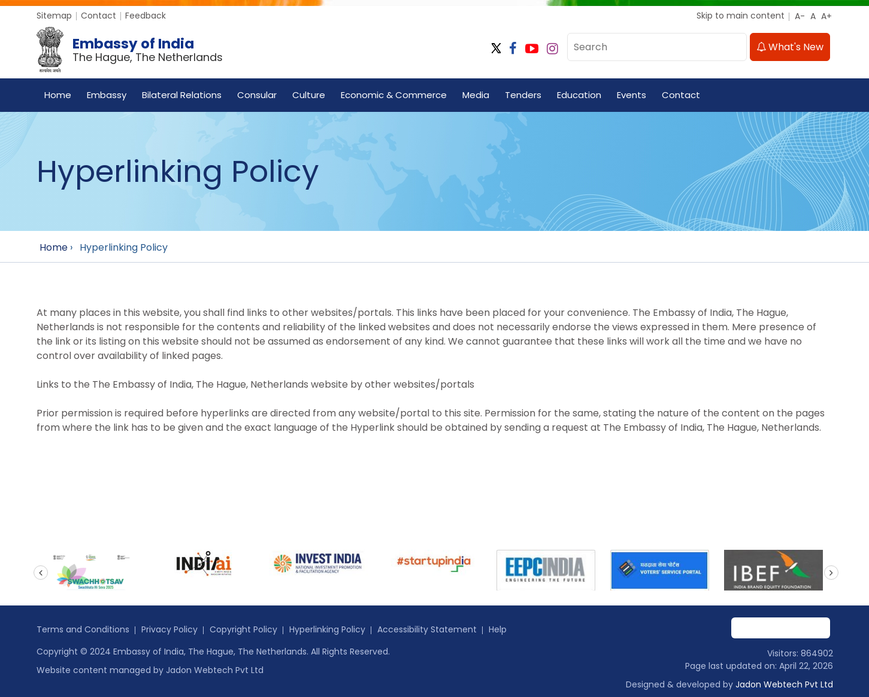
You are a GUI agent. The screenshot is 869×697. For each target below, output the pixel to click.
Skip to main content (741, 16)
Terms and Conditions (83, 629)
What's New (789, 47)
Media (475, 95)
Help (498, 629)
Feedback (145, 16)
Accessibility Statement (427, 629)
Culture (308, 95)
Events (631, 95)
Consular (257, 95)
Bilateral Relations (182, 95)
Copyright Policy (243, 629)
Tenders (523, 95)
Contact (98, 16)
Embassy (106, 95)
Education (579, 95)
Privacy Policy (169, 629)
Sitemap (54, 16)
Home (57, 95)
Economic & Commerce (394, 95)
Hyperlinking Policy (327, 629)
